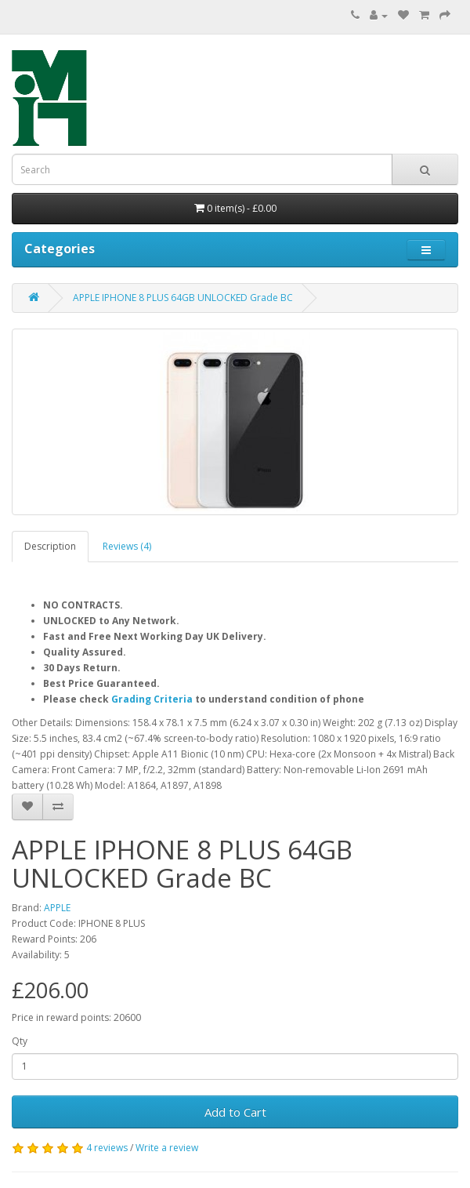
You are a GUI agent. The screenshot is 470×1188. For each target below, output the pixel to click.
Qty (19, 1041)
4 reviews (107, 1147)
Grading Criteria (152, 699)
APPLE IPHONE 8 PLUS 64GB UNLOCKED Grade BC (183, 297)
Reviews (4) (127, 546)
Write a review (167, 1147)
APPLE (57, 907)
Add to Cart (235, 1112)
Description (50, 546)
